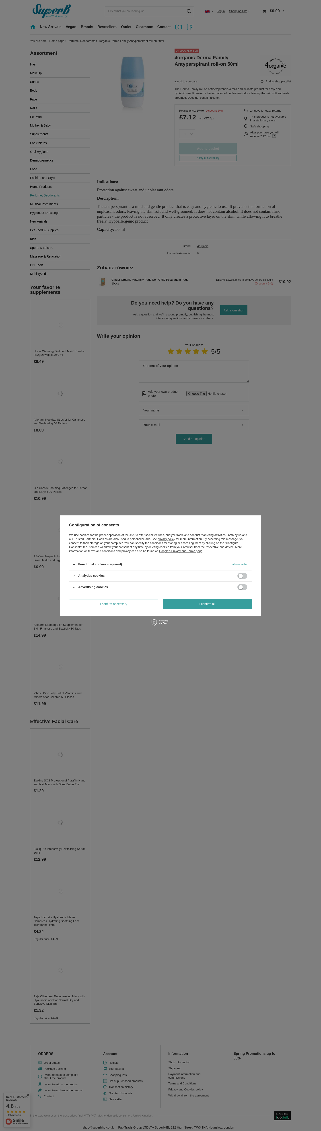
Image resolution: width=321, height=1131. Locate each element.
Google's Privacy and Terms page (180, 551)
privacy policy (166, 539)
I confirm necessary (113, 604)
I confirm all (207, 604)
